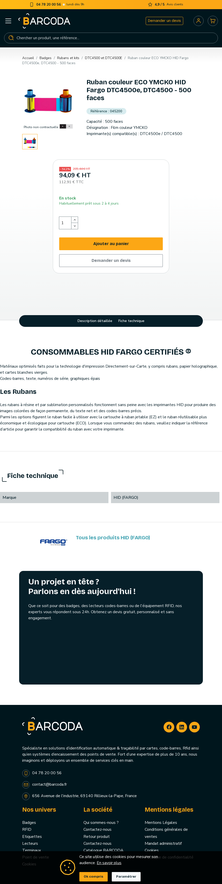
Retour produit (96, 836)
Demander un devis (164, 21)
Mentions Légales (161, 822)
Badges (29, 822)
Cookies (152, 850)
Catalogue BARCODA (103, 850)
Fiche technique (131, 320)
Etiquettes (32, 836)
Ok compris (93, 877)
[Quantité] (65, 223)
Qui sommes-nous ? (101, 822)
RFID (26, 829)
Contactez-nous (97, 829)
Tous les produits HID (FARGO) (113, 537)
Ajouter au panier (111, 243)
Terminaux (31, 850)
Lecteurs (30, 843)
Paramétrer (126, 877)
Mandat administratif (163, 843)
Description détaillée (95, 320)
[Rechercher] (111, 38)
